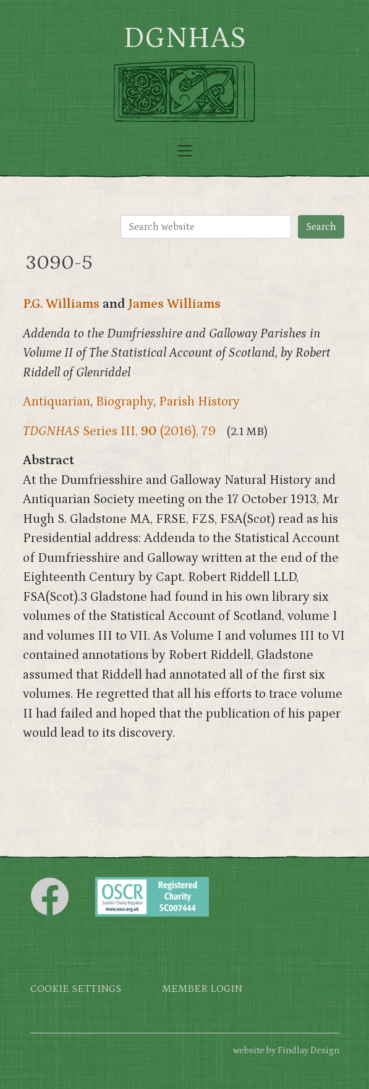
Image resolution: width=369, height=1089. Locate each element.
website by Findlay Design (286, 1050)
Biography (124, 401)
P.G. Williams (61, 304)
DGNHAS (184, 38)
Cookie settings (75, 989)
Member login (202, 989)
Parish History (199, 401)
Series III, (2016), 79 (119, 431)
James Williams (175, 304)
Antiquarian (56, 401)
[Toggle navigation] (185, 150)
